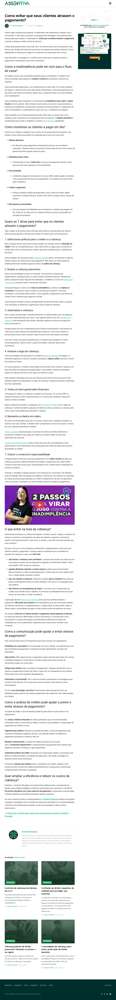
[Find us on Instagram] (101, 994)
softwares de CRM (49, 405)
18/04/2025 (23, 965)
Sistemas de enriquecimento (16, 443)
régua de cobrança (51, 356)
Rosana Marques (17, 26)
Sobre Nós (43, 985)
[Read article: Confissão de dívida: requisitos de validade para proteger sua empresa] (58, 873)
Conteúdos (33, 985)
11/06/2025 (59, 915)
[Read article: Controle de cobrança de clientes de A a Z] (21, 873)
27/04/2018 (30, 26)
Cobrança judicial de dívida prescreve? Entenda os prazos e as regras (20, 949)
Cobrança (39, 26)
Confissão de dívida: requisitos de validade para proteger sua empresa (57, 891)
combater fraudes (41, 258)
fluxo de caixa (49, 121)
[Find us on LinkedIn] (107, 994)
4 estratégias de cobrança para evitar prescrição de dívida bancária (56, 949)
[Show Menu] (110, 3)
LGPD (51, 985)
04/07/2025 (23, 906)
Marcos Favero (13, 906)
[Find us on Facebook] (104, 994)
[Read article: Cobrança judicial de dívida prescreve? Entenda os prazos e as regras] (21, 931)
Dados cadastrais (12, 432)
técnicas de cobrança (30, 600)
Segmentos (18, 985)
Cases (26, 985)
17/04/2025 (59, 968)
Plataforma (8, 985)
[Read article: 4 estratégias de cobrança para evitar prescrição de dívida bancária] (58, 931)
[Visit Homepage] (17, 3)
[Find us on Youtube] (110, 994)
